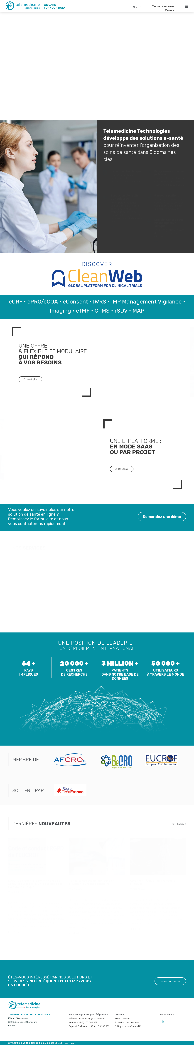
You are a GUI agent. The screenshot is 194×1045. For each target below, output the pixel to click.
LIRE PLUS (13, 932)
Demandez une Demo (163, 8)
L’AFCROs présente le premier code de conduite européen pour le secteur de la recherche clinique (35, 884)
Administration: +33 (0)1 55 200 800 (87, 1018)
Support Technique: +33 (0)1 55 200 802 (89, 1026)
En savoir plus (30, 379)
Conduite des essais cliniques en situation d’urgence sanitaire (91, 882)
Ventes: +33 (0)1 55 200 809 (83, 1022)
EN (133, 6)
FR (140, 6)
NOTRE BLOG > (179, 823)
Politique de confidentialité (128, 1026)
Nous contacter (170, 981)
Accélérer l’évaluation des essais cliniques (152, 882)
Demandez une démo (160, 517)
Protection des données (127, 1022)
